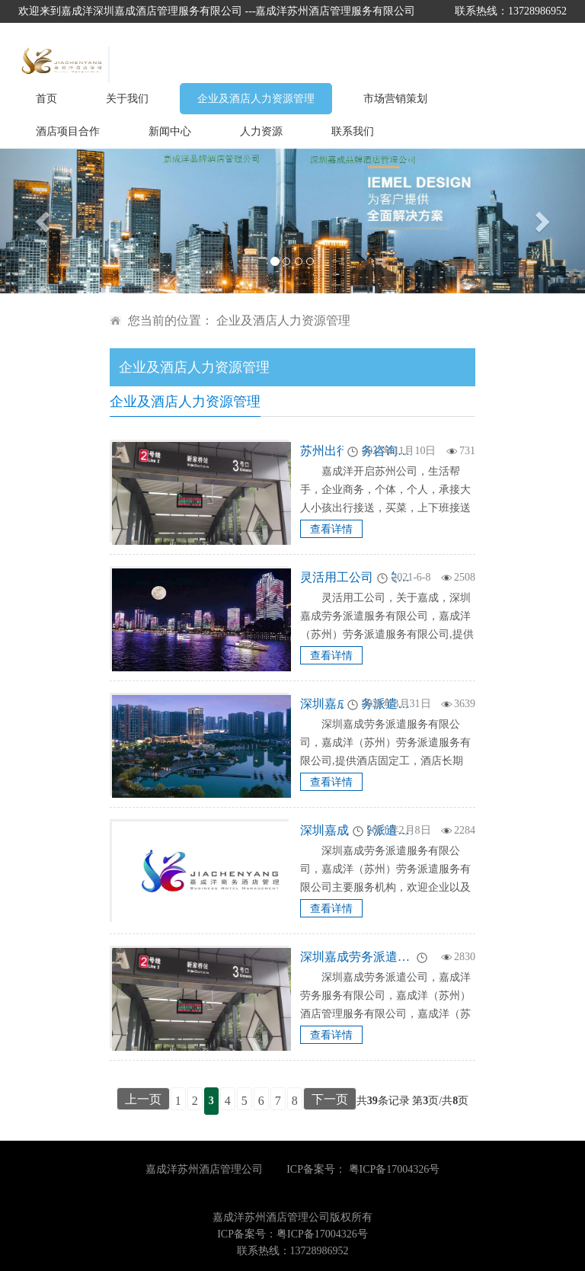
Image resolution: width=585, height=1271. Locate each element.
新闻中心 (170, 131)
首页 (46, 98)
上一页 (143, 1099)
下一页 (330, 1099)
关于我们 (127, 98)
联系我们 (352, 131)
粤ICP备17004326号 (394, 1169)
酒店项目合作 (68, 131)
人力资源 (261, 131)
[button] (44, 221)
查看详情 (331, 529)
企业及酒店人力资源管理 (256, 98)
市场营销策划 (395, 98)
